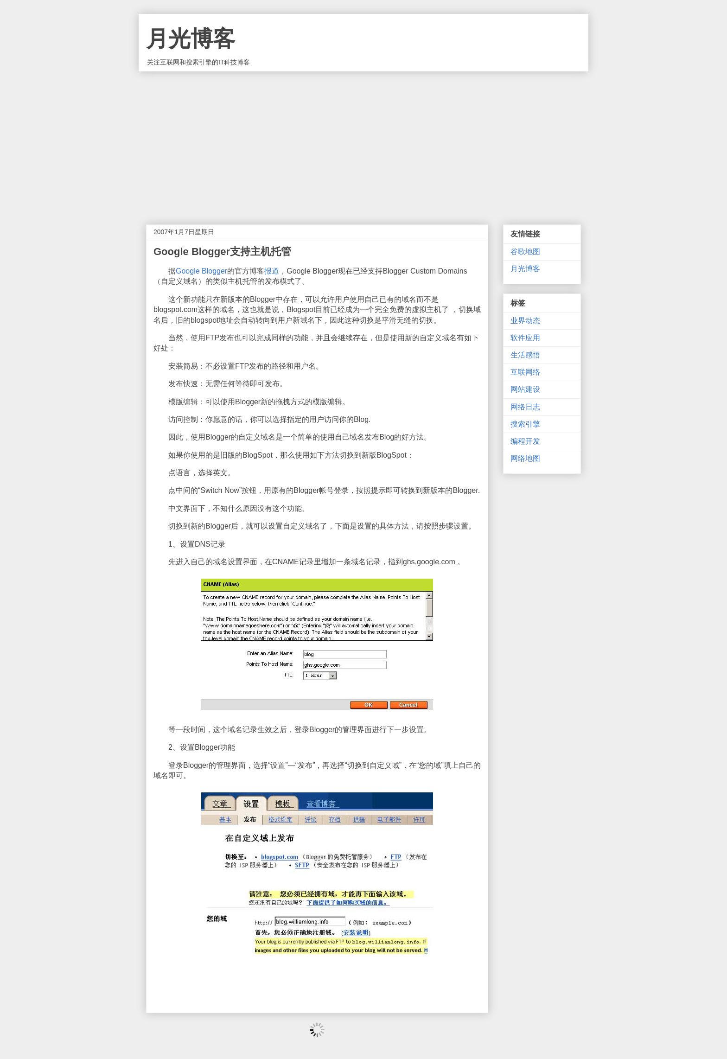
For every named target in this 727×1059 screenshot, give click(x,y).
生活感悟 (525, 355)
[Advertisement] (363, 141)
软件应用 (525, 338)
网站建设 (525, 389)
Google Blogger (201, 271)
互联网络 (525, 372)
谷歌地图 (525, 251)
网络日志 (525, 407)
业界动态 (525, 321)
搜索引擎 (525, 424)
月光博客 (190, 38)
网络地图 (525, 458)
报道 (271, 271)
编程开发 (525, 441)
